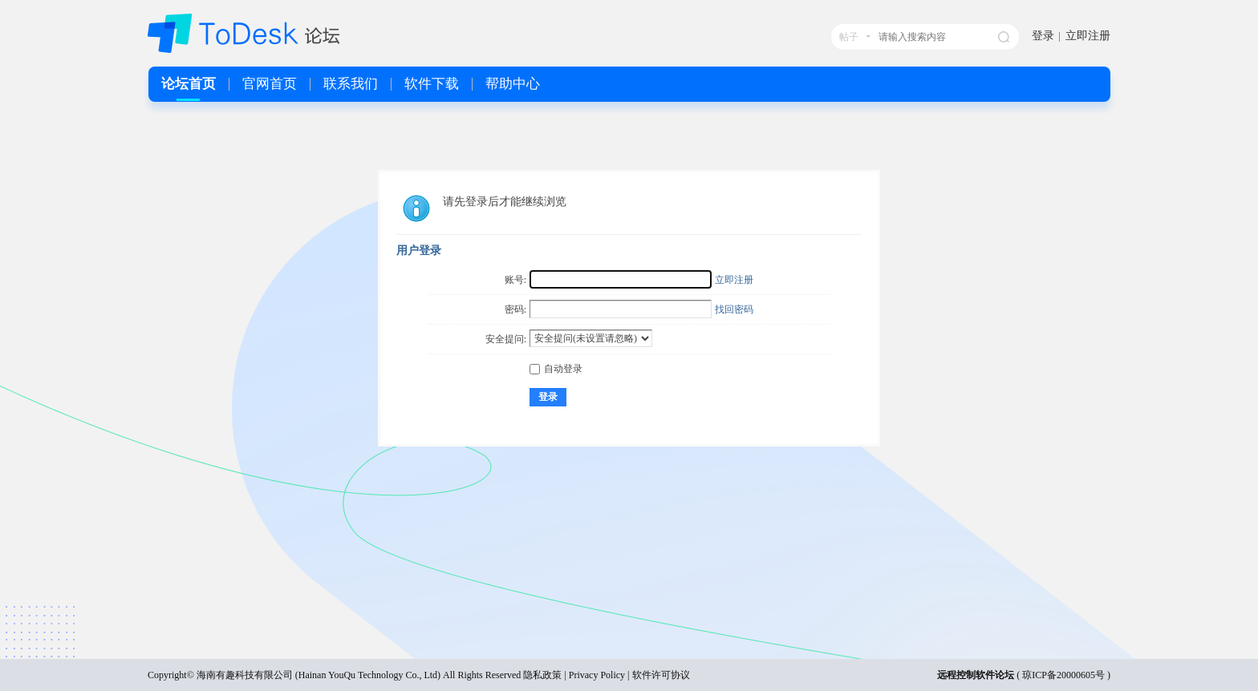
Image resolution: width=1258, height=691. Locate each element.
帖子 (848, 36)
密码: (515, 309)
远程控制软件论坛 (975, 675)
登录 (1043, 36)
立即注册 (1087, 36)
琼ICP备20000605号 (1063, 675)
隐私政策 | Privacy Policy (574, 675)
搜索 (1004, 37)
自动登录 (556, 368)
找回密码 (734, 309)
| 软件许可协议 (657, 675)
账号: (515, 279)
